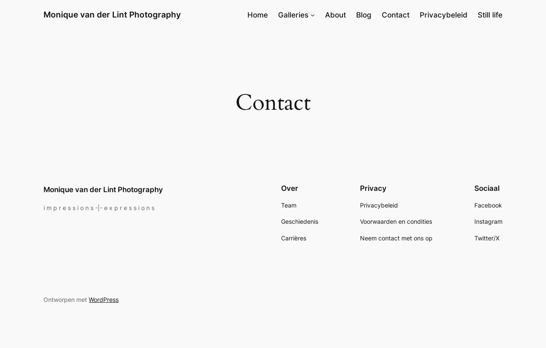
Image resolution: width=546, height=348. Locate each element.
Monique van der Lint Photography (112, 14)
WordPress (104, 299)
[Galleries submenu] (313, 15)
